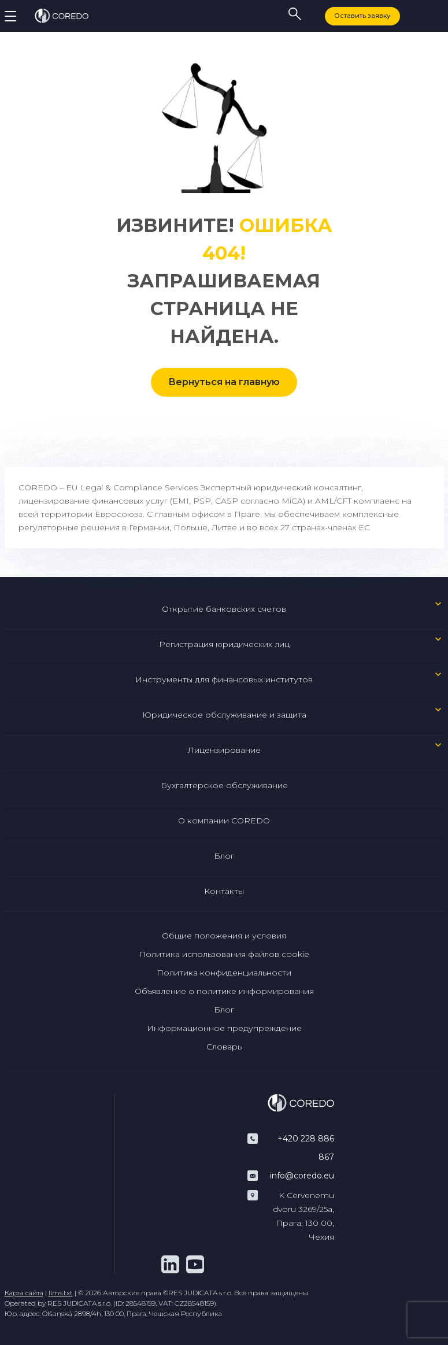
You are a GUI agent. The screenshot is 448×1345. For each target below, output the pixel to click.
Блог (224, 856)
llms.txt (61, 1292)
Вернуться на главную (224, 381)
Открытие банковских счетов (224, 609)
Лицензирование (224, 750)
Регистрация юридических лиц (224, 644)
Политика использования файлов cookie (224, 954)
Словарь (224, 1046)
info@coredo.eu (302, 1175)
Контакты (224, 891)
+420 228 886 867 (305, 1147)
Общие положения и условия (224, 935)
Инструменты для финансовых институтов (224, 679)
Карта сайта (24, 1292)
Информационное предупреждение (224, 1028)
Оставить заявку (362, 16)
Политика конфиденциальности (224, 972)
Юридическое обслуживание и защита (224, 715)
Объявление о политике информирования (224, 991)
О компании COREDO (224, 820)
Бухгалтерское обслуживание (224, 785)
